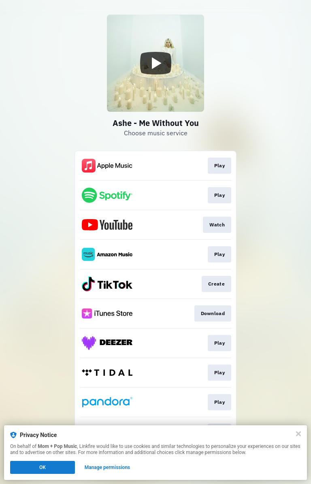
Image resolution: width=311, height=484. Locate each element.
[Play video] (155, 63)
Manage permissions (107, 467)
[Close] (298, 433)
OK (42, 467)
